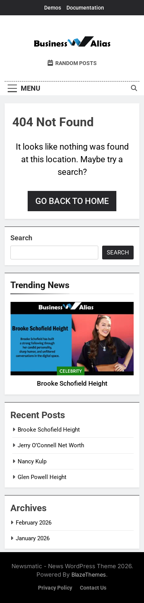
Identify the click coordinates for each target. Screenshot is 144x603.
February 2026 (33, 522)
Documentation (85, 8)
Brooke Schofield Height (72, 383)
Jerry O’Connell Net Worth (51, 445)
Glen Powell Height (42, 477)
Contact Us (93, 588)
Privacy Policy (55, 588)
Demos (52, 8)
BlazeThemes (88, 574)
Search (21, 238)
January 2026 (33, 538)
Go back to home (72, 201)
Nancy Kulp (32, 461)
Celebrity (71, 371)
